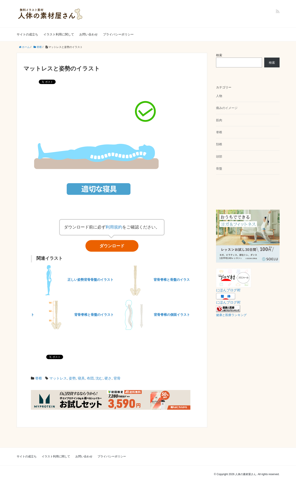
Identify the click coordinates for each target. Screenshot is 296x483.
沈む (99, 378)
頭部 (219, 156)
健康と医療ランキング (231, 315)
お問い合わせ (88, 34)
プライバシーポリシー (118, 34)
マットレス (58, 378)
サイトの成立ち (27, 34)
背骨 (117, 378)
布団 (90, 378)
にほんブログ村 (228, 290)
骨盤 (219, 168)
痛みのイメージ (227, 108)
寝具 (81, 378)
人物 (219, 96)
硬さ (108, 378)
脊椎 (38, 378)
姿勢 (72, 378)
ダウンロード (111, 246)
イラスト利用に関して (58, 34)
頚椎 (219, 144)
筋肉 (219, 120)
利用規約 (114, 227)
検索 (219, 55)
